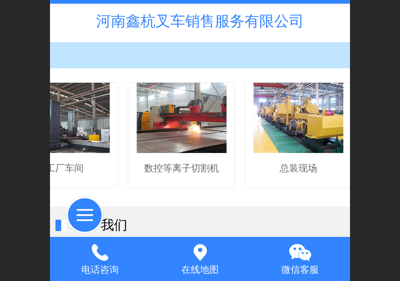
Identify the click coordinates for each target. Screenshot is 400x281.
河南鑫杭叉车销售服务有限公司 (200, 20)
